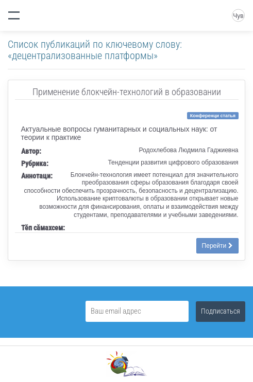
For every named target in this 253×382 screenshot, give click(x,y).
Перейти (217, 245)
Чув (238, 16)
